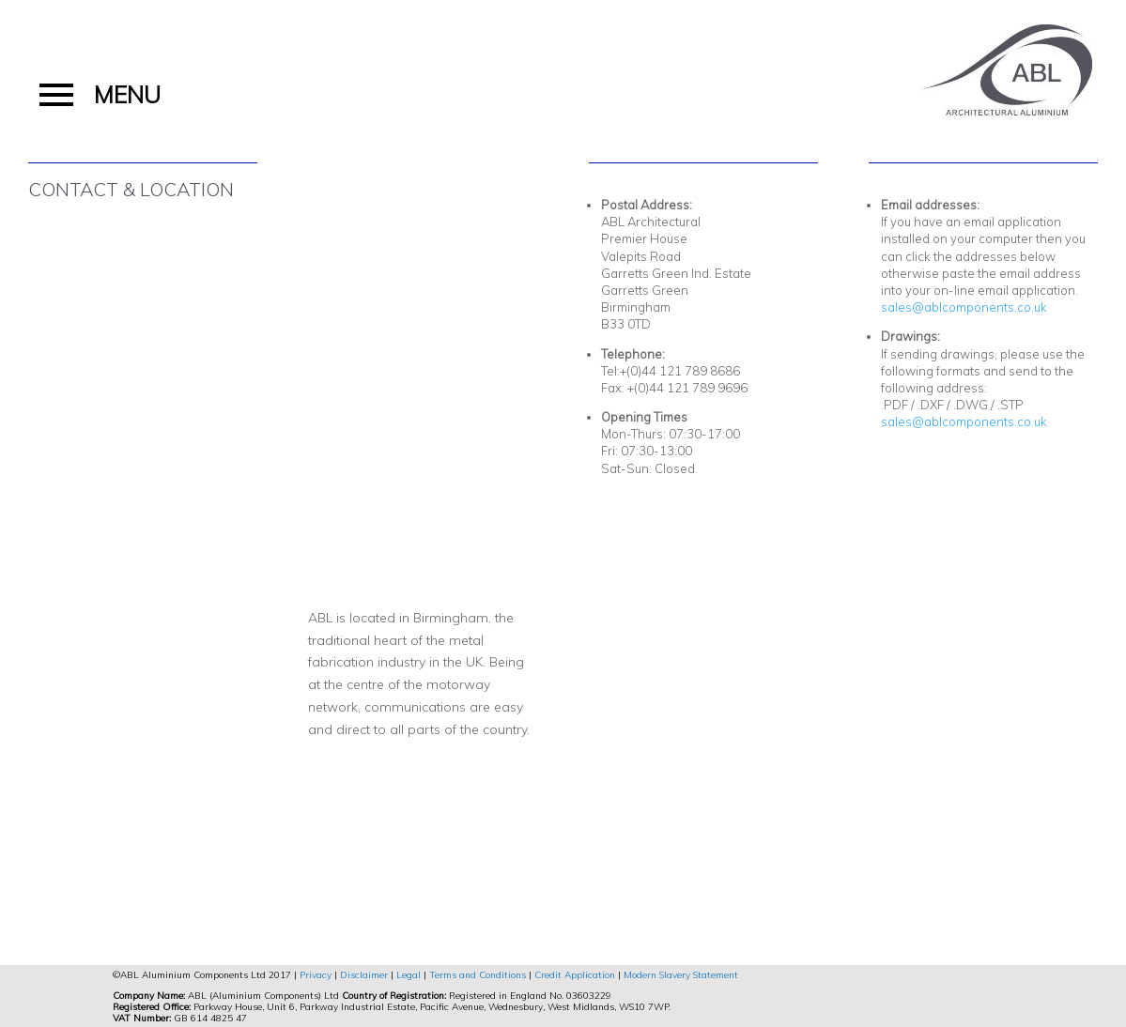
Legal (408, 975)
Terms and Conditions (477, 975)
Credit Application (574, 975)
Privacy (316, 975)
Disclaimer (364, 975)
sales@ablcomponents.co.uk (964, 306)
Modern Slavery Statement (681, 975)
